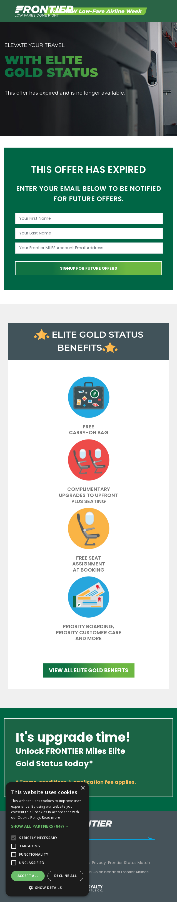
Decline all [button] (65, 875)
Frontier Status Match (129, 862)
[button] (47, 826)
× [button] (83, 788)
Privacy (99, 862)
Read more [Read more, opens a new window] (51, 817)
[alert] (47, 839)
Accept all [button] (28, 875)
